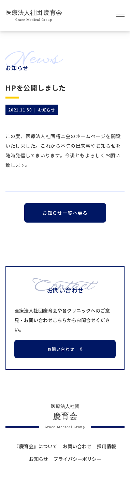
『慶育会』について (35, 446)
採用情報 (106, 446)
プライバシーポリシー (77, 458)
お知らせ (38, 458)
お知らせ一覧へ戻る (65, 212)
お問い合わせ (77, 446)
